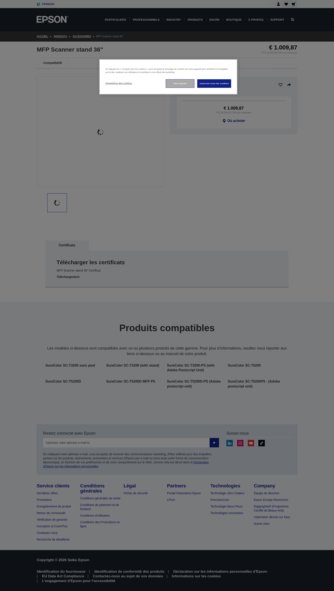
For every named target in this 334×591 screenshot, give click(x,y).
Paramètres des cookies (118, 83)
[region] (168, 77)
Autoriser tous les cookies (214, 83)
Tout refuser (180, 83)
